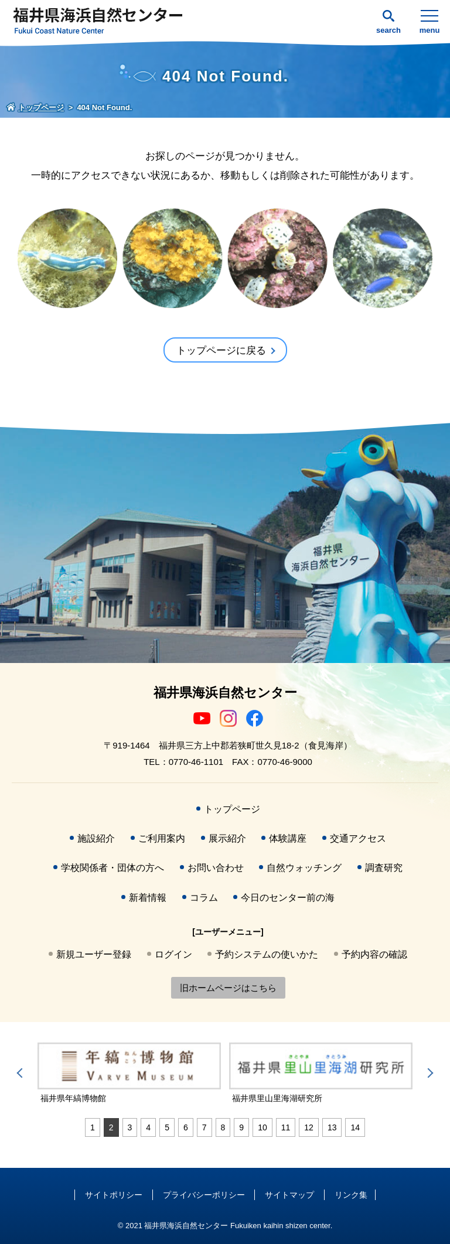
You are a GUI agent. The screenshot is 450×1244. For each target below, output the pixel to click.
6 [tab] (185, 1127)
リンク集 (351, 1194)
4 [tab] (148, 1127)
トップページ (232, 809)
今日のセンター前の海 (288, 898)
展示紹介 (227, 838)
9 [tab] (241, 1127)
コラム (204, 898)
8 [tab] (223, 1127)
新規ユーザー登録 (93, 954)
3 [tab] (130, 1127)
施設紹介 (96, 838)
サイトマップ (289, 1194)
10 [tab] (262, 1127)
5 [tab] (167, 1127)
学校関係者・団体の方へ (112, 868)
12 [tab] (308, 1127)
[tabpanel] (129, 1074)
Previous (22, 1073)
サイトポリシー (113, 1194)
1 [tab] (92, 1127)
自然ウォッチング (304, 868)
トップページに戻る (221, 350)
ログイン (173, 954)
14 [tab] (355, 1127)
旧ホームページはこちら (228, 988)
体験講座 (287, 838)
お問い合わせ (216, 868)
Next (428, 1073)
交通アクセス (358, 838)
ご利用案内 (161, 838)
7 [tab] (204, 1127)
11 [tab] (286, 1127)
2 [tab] (111, 1127)
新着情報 (147, 898)
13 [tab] (332, 1127)
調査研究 (384, 868)
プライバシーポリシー (204, 1194)
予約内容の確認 (374, 954)
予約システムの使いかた (266, 954)
